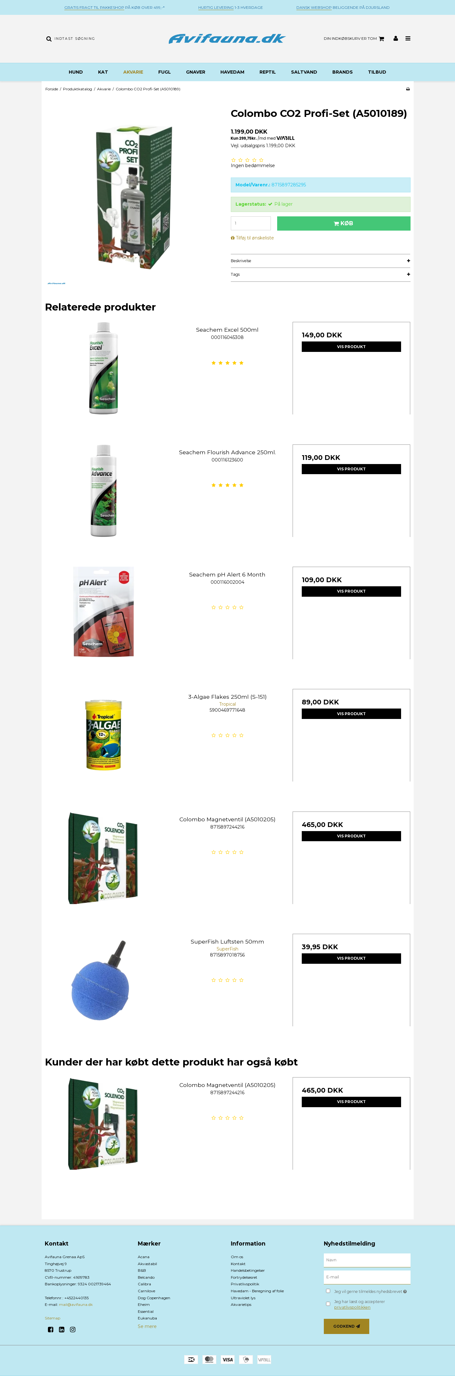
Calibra (144, 1284)
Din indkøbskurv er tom (355, 39)
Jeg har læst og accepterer (359, 1304)
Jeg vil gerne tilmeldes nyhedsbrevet (372, 1290)
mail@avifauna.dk (76, 1304)
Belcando (146, 1277)
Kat (103, 72)
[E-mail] (367, 1277)
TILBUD (377, 72)
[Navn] (367, 1260)
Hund (76, 72)
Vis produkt (351, 346)
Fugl (164, 72)
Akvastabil (147, 1263)
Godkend (344, 1326)
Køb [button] (342, 223)
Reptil (268, 72)
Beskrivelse (241, 260)
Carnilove (146, 1290)
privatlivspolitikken (352, 1307)
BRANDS (342, 72)
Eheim (144, 1304)
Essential (146, 1311)
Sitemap (52, 1318)
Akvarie (133, 72)
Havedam (232, 72)
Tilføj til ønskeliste (255, 238)
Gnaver (195, 72)
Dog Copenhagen (154, 1297)
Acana (143, 1256)
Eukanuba (147, 1318)
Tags (235, 274)
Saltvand (304, 72)
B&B (142, 1270)
